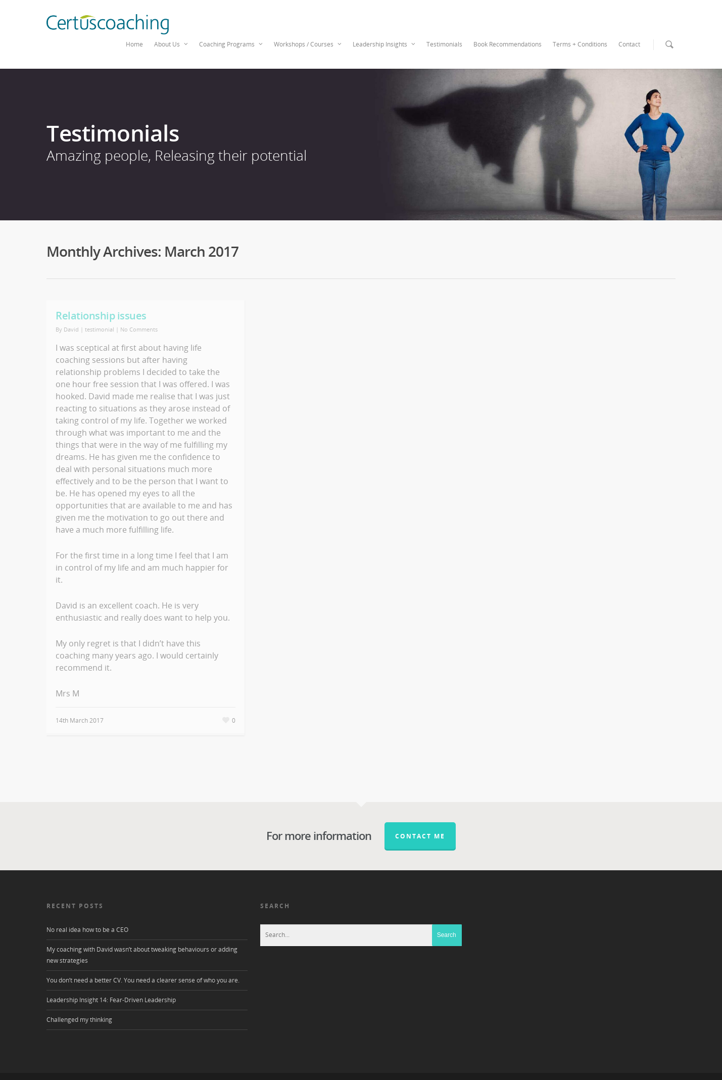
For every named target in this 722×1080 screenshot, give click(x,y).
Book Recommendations (507, 44)
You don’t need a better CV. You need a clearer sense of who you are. (142, 980)
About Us (171, 44)
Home (134, 44)
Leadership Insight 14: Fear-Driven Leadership (111, 1000)
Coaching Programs (231, 44)
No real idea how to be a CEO (87, 929)
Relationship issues (101, 315)
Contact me (420, 836)
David (71, 329)
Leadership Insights (384, 44)
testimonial (99, 329)
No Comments (139, 329)
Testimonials (444, 44)
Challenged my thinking (79, 1019)
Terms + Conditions (580, 44)
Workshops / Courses (308, 44)
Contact (629, 44)
